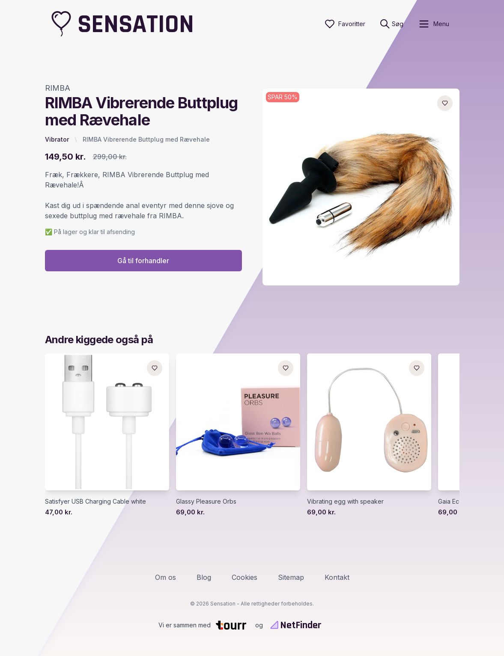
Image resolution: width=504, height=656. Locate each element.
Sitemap (291, 577)
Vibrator (57, 139)
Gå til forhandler (143, 260)
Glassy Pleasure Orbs (206, 501)
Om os (165, 577)
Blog (204, 577)
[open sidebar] (433, 24)
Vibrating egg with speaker (345, 501)
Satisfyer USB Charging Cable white (95, 501)
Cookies (244, 577)
